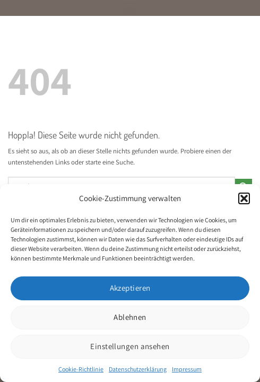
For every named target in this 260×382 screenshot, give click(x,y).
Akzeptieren (130, 288)
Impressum (187, 369)
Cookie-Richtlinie (80, 369)
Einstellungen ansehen (129, 346)
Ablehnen (130, 317)
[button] (244, 198)
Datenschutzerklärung (138, 369)
